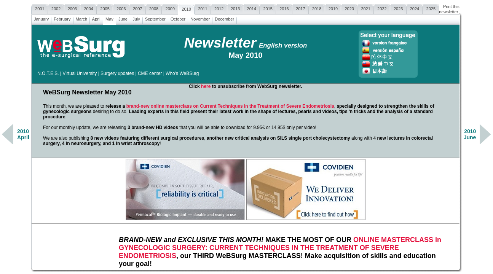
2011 (203, 8)
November (200, 18)
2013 (235, 8)
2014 (251, 8)
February (62, 18)
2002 (56, 8)
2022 (382, 8)
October (178, 18)
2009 (170, 8)
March (81, 18)
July (136, 18)
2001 (40, 8)
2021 (365, 8)
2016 (284, 8)
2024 (415, 8)
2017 (300, 8)
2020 (349, 8)
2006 (121, 8)
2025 (431, 8)
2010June (470, 134)
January (41, 18)
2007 (137, 8)
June (123, 18)
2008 (154, 8)
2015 (268, 8)
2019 (333, 8)
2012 (219, 8)
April (96, 18)
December (224, 18)
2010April (23, 134)
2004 (88, 8)
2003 (72, 8)
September (155, 18)
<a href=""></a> (245, 146)
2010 (186, 8)
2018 (317, 8)
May (109, 18)
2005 (105, 8)
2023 (398, 8)
